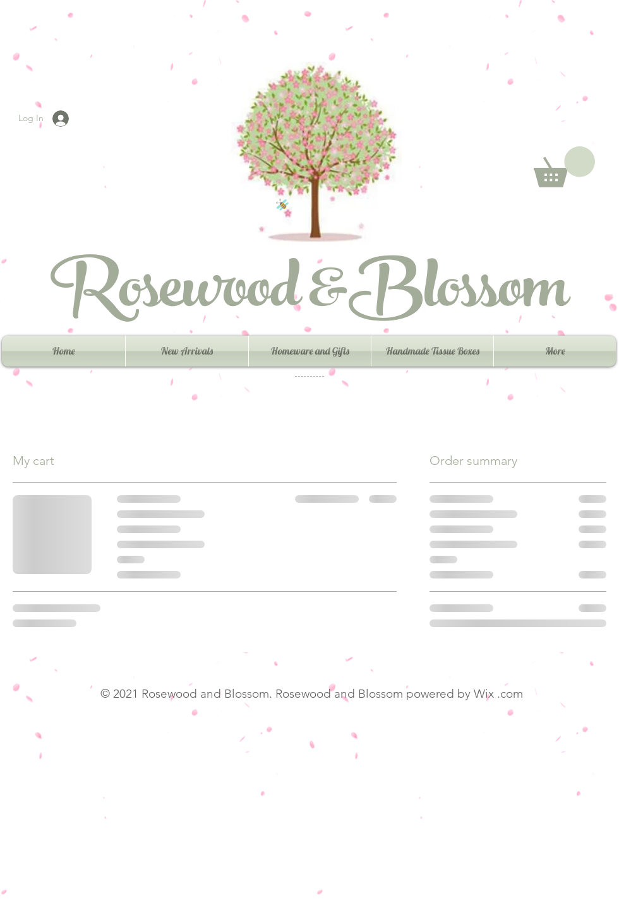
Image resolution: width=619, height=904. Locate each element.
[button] (564, 166)
